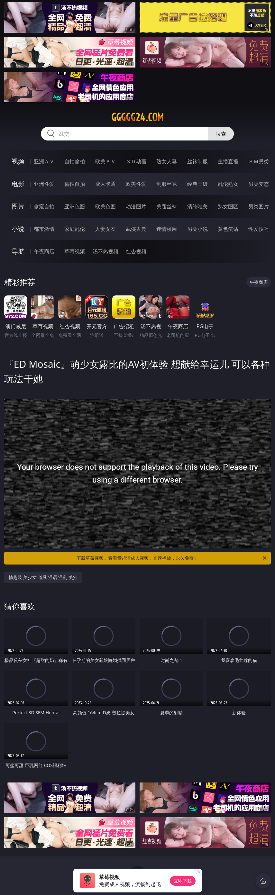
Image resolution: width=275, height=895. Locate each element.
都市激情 (44, 228)
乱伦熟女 (228, 183)
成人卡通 (105, 183)
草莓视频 (74, 251)
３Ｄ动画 (136, 161)
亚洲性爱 (44, 183)
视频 (18, 161)
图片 (18, 206)
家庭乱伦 (74, 228)
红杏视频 (136, 251)
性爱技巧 (258, 228)
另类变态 (258, 183)
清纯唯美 (197, 206)
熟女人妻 (166, 161)
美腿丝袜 (166, 206)
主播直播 (228, 161)
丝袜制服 (197, 161)
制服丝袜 (166, 183)
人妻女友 (105, 228)
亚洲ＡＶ (44, 161)
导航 (18, 251)
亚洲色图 (74, 206)
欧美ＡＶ (105, 161)
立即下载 (183, 881)
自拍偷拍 (74, 161)
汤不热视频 (105, 251)
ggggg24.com (137, 117)
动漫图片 (136, 206)
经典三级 (197, 183)
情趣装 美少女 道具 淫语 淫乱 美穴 (43, 577)
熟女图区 (228, 206)
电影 (18, 183)
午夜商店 (44, 251)
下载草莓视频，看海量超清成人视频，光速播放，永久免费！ (172, 558)
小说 (18, 228)
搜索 (221, 133)
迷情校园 (166, 228)
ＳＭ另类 (258, 161)
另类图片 (258, 206)
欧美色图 (105, 206)
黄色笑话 (228, 228)
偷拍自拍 (74, 183)
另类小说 (197, 228)
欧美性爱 (136, 183)
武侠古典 (136, 228)
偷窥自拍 (44, 206)
